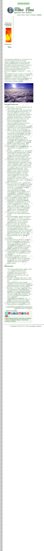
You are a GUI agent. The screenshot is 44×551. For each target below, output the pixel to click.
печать (28, 15)
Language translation (23, 3)
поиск (23, 15)
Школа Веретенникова (11, 318)
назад (18, 15)
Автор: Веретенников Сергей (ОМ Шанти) (19, 307)
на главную (32, 326)
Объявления (7, 44)
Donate (13, 321)
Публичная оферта (15, 319)
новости (39, 326)
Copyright (13, 326)
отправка (33, 15)
